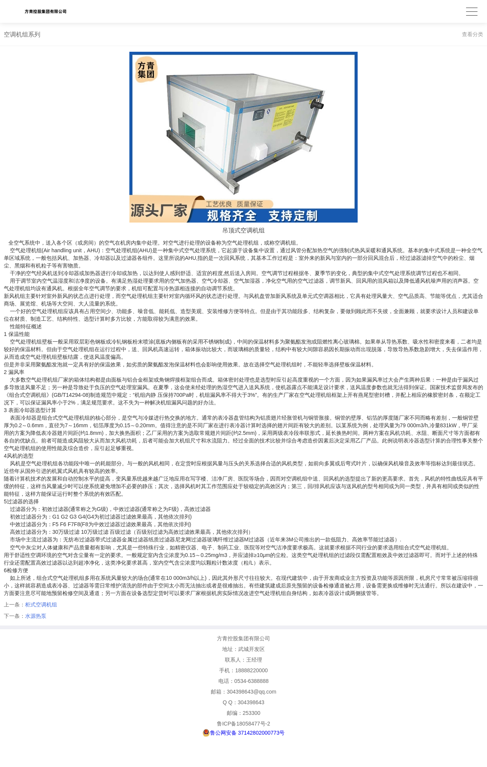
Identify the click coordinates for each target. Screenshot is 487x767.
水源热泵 (35, 616)
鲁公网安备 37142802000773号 (243, 733)
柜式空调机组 (41, 605)
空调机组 (296, 479)
